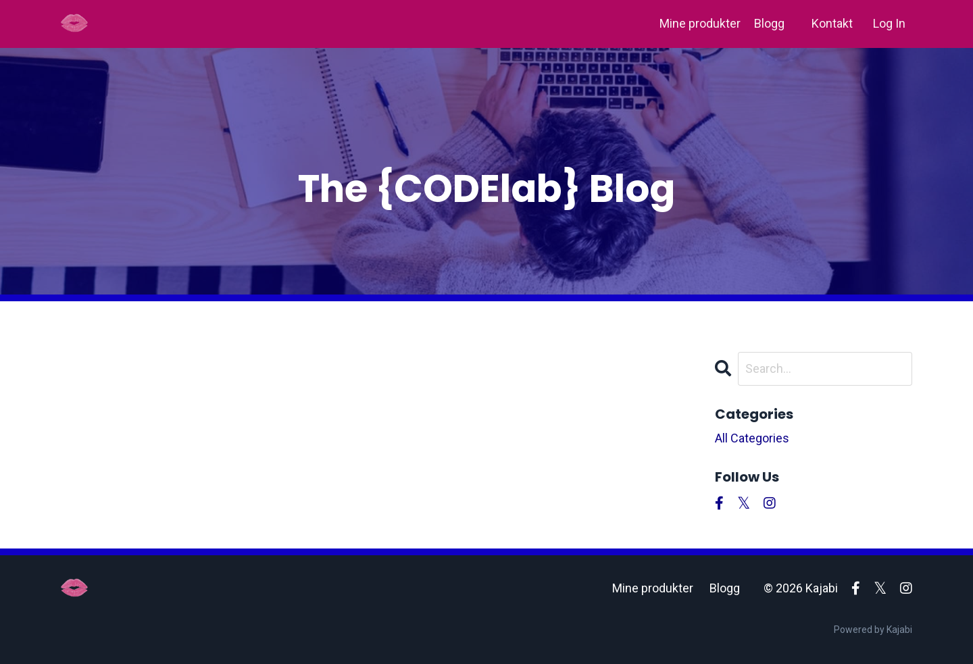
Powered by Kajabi (873, 629)
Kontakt (832, 23)
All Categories (752, 438)
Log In (889, 23)
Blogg (769, 23)
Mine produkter (700, 23)
